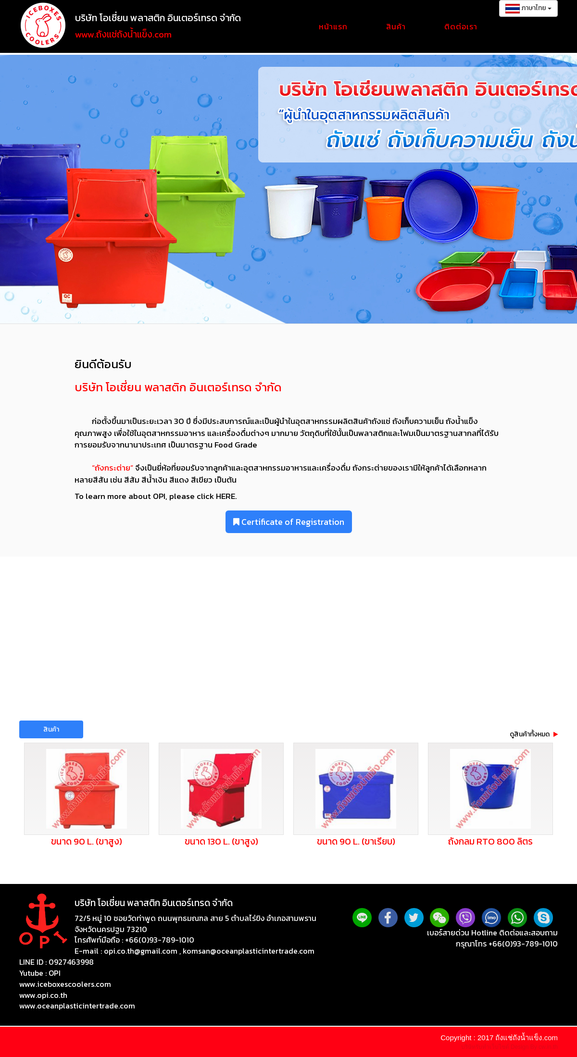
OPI (55, 973)
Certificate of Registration (288, 521)
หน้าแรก (333, 26)
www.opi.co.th (43, 995)
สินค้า (396, 26)
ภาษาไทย (528, 8)
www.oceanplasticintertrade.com (77, 1005)
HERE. (225, 496)
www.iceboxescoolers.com (65, 984)
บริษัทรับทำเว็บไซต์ (486, 1047)
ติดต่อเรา (460, 26)
